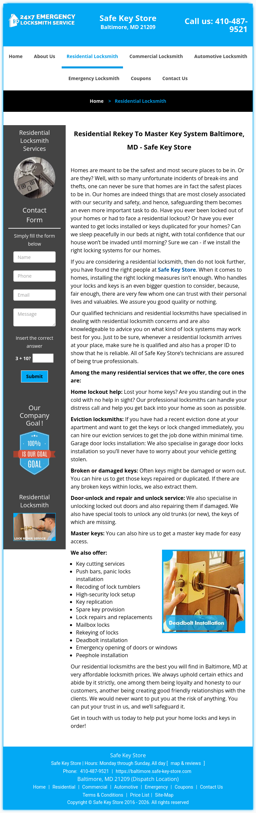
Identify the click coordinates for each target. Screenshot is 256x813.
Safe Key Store (177, 269)
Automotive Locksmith (220, 56)
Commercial (94, 787)
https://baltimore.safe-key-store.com (153, 771)
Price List (139, 795)
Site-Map (164, 795)
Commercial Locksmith (156, 56)
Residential (63, 787)
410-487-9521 (231, 24)
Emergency (156, 787)
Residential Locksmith (92, 56)
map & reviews (186, 763)
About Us (44, 56)
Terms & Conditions (103, 795)
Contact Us (175, 78)
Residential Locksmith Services (34, 140)
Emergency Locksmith (93, 78)
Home (15, 56)
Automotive (126, 787)
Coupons (141, 78)
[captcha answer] (43, 358)
